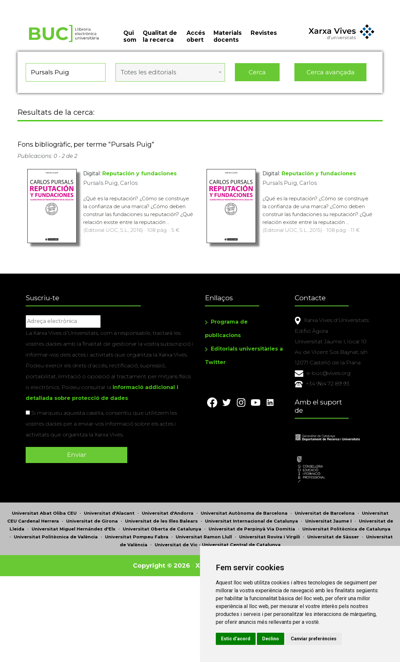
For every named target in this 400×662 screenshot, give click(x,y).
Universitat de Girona (92, 522)
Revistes (262, 32)
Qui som (130, 36)
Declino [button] (270, 638)
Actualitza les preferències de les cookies (59, 4)
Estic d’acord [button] (235, 638)
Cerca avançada (329, 72)
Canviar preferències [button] (314, 638)
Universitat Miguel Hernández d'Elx (73, 530)
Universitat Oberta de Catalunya (162, 530)
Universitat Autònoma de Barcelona (244, 514)
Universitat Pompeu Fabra (136, 538)
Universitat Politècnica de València (56, 538)
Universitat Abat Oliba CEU (44, 514)
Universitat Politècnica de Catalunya (346, 530)
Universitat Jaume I (328, 522)
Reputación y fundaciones (142, 173)
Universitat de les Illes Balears (161, 522)
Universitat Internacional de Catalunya (251, 522)
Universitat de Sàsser (333, 538)
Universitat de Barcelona (325, 514)
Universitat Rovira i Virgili (269, 538)
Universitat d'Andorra (167, 514)
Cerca (256, 72)
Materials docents (227, 36)
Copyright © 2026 (161, 567)
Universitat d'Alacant (109, 514)
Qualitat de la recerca (161, 36)
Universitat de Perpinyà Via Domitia (252, 530)
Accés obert (196, 36)
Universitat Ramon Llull (204, 538)
